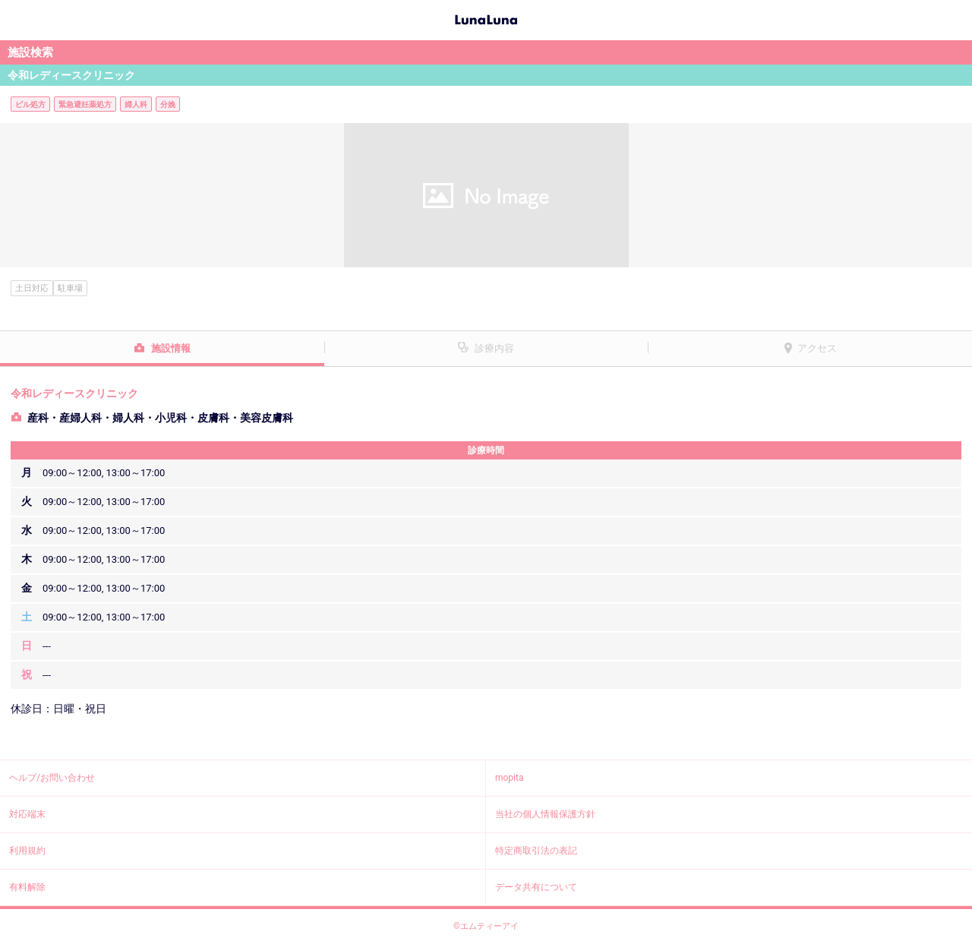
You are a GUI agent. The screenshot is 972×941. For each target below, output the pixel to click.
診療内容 (494, 348)
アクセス (817, 348)
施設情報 (171, 348)
